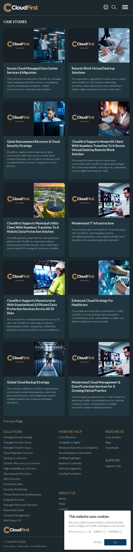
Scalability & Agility (69, 442)
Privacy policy (9, 546)
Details (98, 542)
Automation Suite (13, 510)
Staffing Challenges (70, 458)
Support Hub (113, 466)
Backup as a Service (15, 458)
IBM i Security (11, 478)
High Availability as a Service (19, 468)
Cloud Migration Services (18, 452)
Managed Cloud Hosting (17, 437)
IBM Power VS (12, 520)
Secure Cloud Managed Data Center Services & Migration (32, 70)
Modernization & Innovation (75, 452)
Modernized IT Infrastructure (93, 223)
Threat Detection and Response (22, 494)
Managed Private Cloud (17, 442)
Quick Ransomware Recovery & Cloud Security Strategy (33, 144)
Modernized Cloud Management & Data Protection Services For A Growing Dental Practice (96, 386)
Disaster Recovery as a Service (21, 463)
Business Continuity (70, 463)
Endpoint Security (14, 499)
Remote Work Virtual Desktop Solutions (93, 70)
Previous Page (13, 421)
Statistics (98, 531)
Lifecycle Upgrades (70, 468)
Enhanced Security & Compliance (78, 447)
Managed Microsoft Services (20, 504)
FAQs (62, 503)
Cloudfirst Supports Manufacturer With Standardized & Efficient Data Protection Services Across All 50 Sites (32, 307)
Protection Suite (13, 484)
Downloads (112, 447)
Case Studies (113, 437)
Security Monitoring (15, 489)
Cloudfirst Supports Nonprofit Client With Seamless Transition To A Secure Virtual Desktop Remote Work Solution (98, 148)
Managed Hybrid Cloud (17, 447)
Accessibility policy (39, 546)
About (62, 498)
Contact (63, 509)
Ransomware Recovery (17, 473)
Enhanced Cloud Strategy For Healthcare (92, 303)
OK (115, 542)
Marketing (113, 531)
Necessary (78, 531)
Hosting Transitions (70, 473)
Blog (108, 442)
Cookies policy (23, 546)
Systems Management (16, 515)
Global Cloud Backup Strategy (28, 382)
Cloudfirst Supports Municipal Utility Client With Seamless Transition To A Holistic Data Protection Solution (33, 227)
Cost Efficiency (68, 437)
